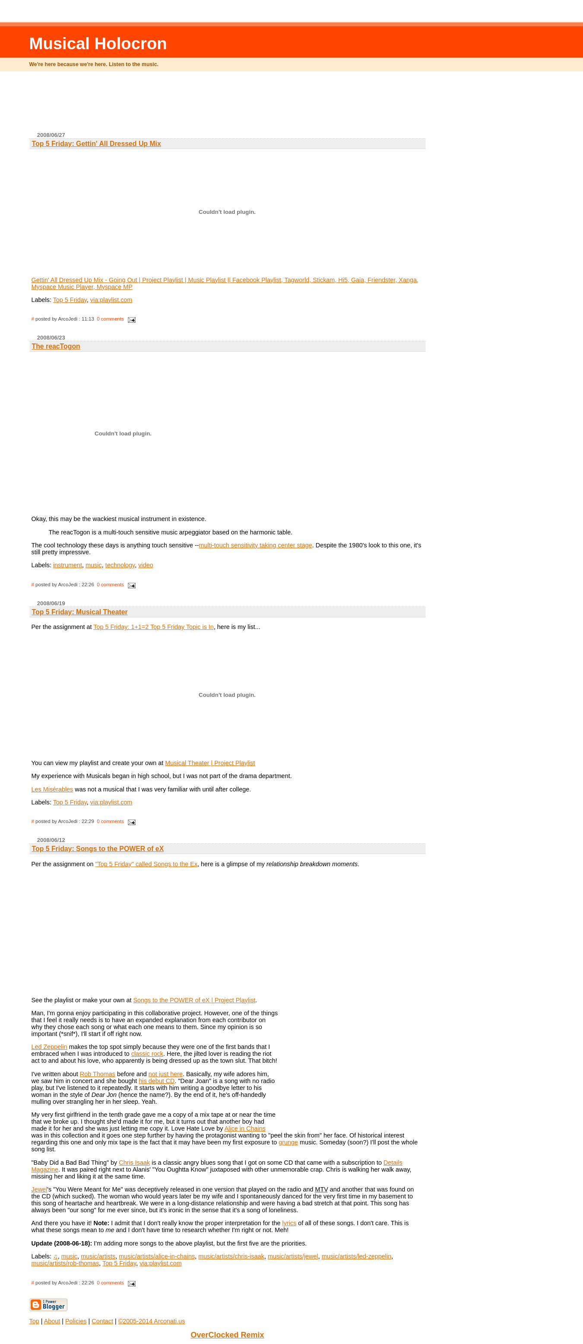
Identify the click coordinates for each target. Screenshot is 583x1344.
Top (34, 1321)
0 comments (110, 318)
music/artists (98, 1256)
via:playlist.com (111, 299)
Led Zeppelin (49, 1046)
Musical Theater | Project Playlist (210, 762)
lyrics (289, 1223)
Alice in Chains (245, 1128)
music (94, 565)
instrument (67, 565)
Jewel (40, 1189)
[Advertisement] (227, 105)
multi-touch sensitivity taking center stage (255, 545)
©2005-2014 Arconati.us (151, 1321)
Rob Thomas (97, 1074)
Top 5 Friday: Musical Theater (80, 612)
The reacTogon (56, 346)
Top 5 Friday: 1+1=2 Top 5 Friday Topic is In (153, 626)
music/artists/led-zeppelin (357, 1256)
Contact (102, 1321)
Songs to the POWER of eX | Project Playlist (194, 1000)
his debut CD (156, 1080)
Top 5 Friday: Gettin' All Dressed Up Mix (96, 143)
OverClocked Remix (227, 1335)
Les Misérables (52, 789)
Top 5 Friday (70, 299)
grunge (288, 1142)
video (145, 565)
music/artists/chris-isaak (231, 1256)
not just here (166, 1074)
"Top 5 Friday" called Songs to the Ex (146, 864)
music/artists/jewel (293, 1256)
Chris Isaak (134, 1162)
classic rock (147, 1053)
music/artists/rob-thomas (65, 1263)
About (52, 1321)
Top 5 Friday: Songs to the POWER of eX (98, 848)
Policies (76, 1321)
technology (120, 565)
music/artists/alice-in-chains (157, 1256)
